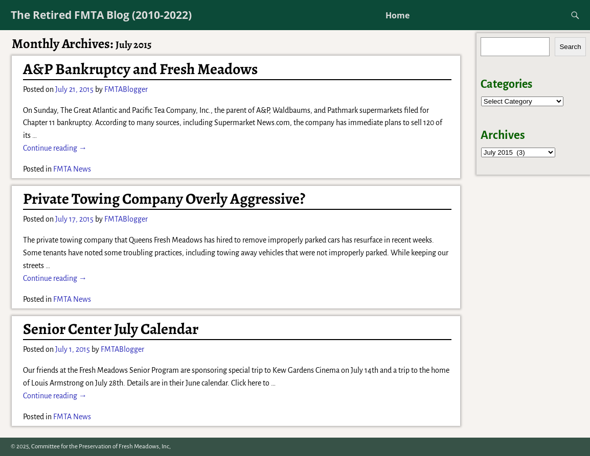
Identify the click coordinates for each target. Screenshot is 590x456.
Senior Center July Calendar (110, 329)
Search (570, 47)
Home (397, 15)
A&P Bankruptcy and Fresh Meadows (140, 69)
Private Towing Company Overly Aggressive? (164, 198)
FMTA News (72, 169)
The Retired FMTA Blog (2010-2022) (101, 14)
